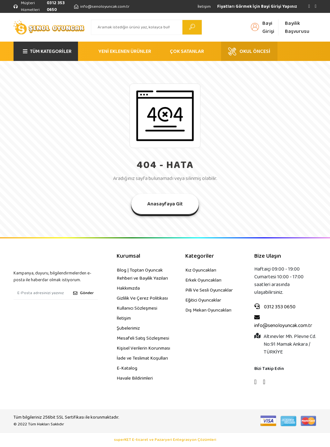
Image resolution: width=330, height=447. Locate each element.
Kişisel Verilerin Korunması (143, 348)
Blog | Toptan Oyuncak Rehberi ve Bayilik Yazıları (142, 274)
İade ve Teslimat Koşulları (142, 358)
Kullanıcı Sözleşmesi (137, 308)
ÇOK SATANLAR (187, 51)
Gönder (83, 293)
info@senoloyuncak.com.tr (283, 322)
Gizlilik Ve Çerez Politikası (142, 298)
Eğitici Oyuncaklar (203, 300)
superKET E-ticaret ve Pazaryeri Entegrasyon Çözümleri (165, 440)
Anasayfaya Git (165, 204)
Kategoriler (199, 256)
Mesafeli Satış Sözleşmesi (143, 338)
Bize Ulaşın (267, 256)
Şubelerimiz (128, 328)
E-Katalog (127, 368)
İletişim (204, 6)
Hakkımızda (128, 288)
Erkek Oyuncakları (203, 280)
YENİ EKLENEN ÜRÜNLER (124, 51)
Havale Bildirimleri (135, 378)
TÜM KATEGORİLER (47, 51)
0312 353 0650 (275, 307)
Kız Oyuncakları (200, 270)
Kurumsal (128, 256)
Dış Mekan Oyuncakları (208, 310)
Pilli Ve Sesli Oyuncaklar (209, 290)
